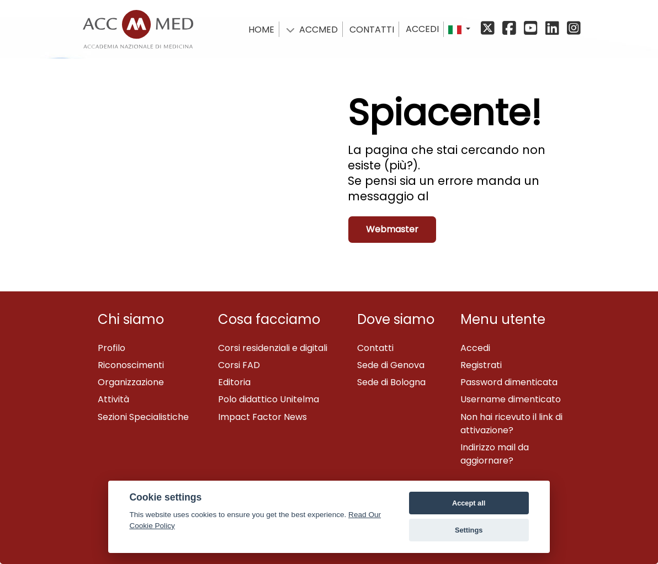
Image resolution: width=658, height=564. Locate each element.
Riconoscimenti (131, 365)
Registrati (481, 365)
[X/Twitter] (490, 29)
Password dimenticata (509, 382)
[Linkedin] (554, 29)
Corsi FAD (239, 365)
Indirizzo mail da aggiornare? (494, 454)
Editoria (234, 382)
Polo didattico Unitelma (268, 399)
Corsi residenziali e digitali (272, 348)
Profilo (111, 348)
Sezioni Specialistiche (143, 417)
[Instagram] (573, 29)
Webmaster (392, 229)
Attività (113, 399)
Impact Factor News (262, 417)
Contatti (375, 348)
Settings (468, 530)
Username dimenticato (510, 399)
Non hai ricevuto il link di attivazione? (511, 424)
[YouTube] (532, 29)
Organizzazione (131, 382)
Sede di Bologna (391, 382)
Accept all (468, 503)
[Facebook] (511, 29)
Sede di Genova (390, 365)
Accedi (422, 29)
